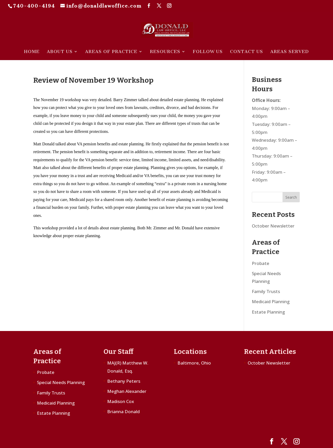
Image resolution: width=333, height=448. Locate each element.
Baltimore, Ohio (194, 363)
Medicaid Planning (271, 301)
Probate (260, 263)
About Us (60, 52)
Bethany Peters (123, 381)
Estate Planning (268, 312)
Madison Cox (120, 401)
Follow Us (208, 52)
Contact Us (246, 52)
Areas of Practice (111, 52)
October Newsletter (273, 226)
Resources (165, 52)
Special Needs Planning (61, 382)
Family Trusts (266, 291)
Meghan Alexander (126, 391)
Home (32, 52)
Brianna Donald (123, 411)
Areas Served (289, 52)
